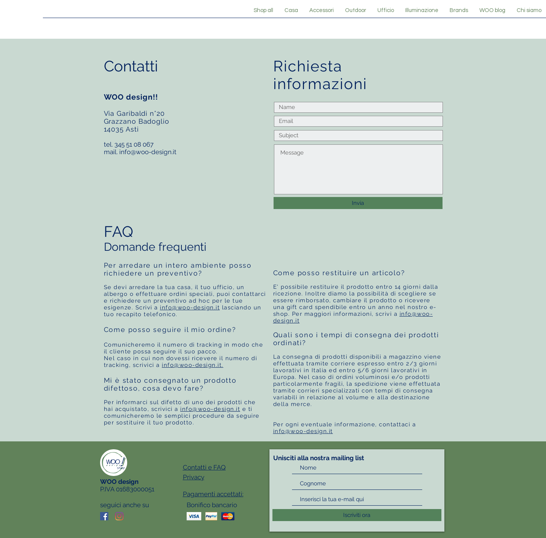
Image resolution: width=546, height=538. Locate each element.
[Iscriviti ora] (356, 515)
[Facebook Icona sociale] (104, 516)
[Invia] (358, 203)
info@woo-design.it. (193, 365)
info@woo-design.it (147, 152)
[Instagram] (119, 516)
